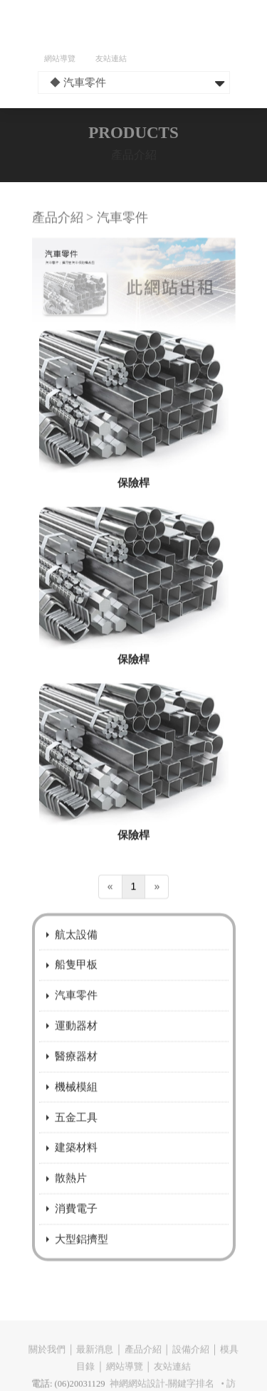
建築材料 (76, 1164)
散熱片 (71, 1195)
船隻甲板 (76, 981)
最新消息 (94, 1364)
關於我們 (47, 1364)
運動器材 (76, 1043)
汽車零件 (76, 1012)
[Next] (157, 904)
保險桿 (133, 499)
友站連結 (111, 58)
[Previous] (110, 904)
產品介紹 (143, 1364)
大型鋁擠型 (81, 1255)
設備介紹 (190, 1364)
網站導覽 (59, 58)
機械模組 (76, 1103)
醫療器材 (76, 1073)
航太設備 (76, 951)
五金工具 (76, 1134)
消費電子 (76, 1226)
